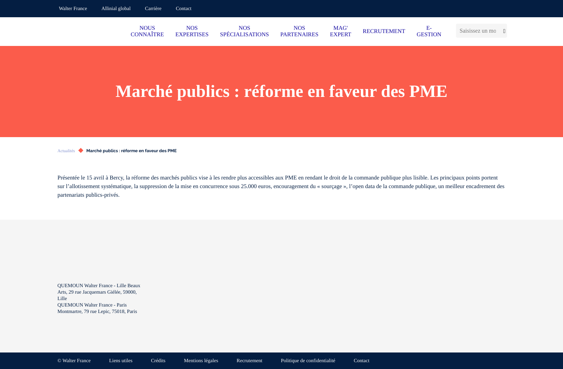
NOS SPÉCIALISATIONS (244, 31)
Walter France (73, 8)
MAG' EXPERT (340, 31)
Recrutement (249, 361)
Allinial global (116, 8)
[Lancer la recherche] (503, 31)
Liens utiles (120, 361)
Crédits (158, 361)
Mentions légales (201, 361)
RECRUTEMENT (384, 31)
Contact (184, 8)
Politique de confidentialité (308, 361)
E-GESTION (429, 31)
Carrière (153, 8)
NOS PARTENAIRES (299, 31)
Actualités (66, 150)
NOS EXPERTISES (191, 31)
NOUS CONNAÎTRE (147, 31)
